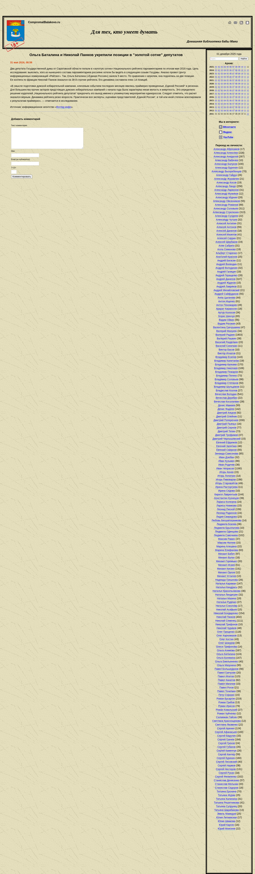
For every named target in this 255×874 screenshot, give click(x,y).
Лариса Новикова (226, 505)
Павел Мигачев (226, 683)
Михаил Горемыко (226, 561)
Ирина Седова (226, 490)
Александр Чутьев (226, 219)
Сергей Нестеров (226, 769)
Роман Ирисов (226, 706)
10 (242, 67)
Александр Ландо (226, 186)
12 (248, 70)
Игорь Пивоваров (226, 479)
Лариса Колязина (226, 501)
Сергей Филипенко (226, 776)
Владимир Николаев (226, 368)
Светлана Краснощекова (226, 720)
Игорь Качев (226, 472)
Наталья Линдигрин (226, 594)
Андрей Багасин (226, 260)
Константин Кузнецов (226, 498)
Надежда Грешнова (226, 579)
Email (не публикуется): (20, 159)
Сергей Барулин (226, 735)
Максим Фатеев (226, 542)
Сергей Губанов (226, 746)
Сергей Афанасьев (226, 732)
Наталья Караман (226, 583)
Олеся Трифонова (226, 646)
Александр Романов (226, 204)
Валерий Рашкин (226, 338)
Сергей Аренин (225, 728)
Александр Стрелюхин (226, 212)
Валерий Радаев (225, 334)
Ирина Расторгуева (227, 487)
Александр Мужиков (226, 193)
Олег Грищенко (226, 631)
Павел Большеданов (226, 668)
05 (228, 67)
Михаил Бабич (226, 553)
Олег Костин (226, 639)
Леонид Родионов (226, 513)
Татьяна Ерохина (226, 791)
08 (236, 67)
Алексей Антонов (226, 227)
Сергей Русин (226, 772)
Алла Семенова (226, 249)
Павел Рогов (226, 687)
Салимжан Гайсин (226, 717)
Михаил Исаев (226, 565)
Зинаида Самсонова (226, 453)
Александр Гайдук (226, 175)
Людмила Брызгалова (226, 527)
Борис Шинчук (226, 316)
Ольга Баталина (226, 654)
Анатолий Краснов (226, 256)
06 (231, 67)
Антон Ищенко (226, 301)
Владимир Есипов (226, 357)
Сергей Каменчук (226, 750)
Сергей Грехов (226, 743)
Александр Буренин (226, 167)
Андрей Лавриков (226, 286)
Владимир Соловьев (226, 379)
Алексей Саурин (226, 238)
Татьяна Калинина (226, 798)
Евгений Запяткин (226, 446)
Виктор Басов (226, 349)
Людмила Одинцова (226, 531)
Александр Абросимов (227, 149)
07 (233, 67)
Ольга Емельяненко (226, 661)
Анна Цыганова (226, 297)
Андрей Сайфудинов (227, 293)
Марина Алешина (226, 546)
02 (219, 67)
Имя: (13, 151)
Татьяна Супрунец (226, 806)
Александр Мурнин (226, 197)
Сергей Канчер (226, 754)
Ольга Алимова (226, 650)
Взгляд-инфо (63, 107)
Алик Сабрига (226, 245)
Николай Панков (225, 616)
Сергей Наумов (226, 765)
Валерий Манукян (226, 331)
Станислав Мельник (226, 784)
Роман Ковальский (226, 709)
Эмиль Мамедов (226, 813)
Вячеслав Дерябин (226, 397)
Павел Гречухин (226, 672)
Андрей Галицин (226, 271)
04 (225, 67)
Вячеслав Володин (226, 394)
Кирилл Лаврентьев (225, 494)
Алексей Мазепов (226, 234)
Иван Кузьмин (227, 461)
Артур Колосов (226, 312)
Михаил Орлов (226, 572)
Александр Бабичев (226, 160)
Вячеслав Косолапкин (226, 401)
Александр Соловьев (226, 208)
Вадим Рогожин (226, 323)
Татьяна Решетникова (226, 802)
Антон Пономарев (226, 305)
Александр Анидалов (226, 156)
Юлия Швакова (226, 821)
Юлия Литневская (226, 817)
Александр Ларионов (226, 189)
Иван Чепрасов (225, 468)
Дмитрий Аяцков (226, 412)
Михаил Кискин (226, 568)
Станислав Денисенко (226, 780)
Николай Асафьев (226, 609)
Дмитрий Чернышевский (226, 438)
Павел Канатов (226, 680)
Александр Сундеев (226, 215)
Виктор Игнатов (227, 353)
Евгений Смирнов (226, 449)
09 (239, 67)
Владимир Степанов (226, 383)
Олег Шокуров (226, 642)
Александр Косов (226, 182)
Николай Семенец (225, 620)
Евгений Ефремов (226, 442)
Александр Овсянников (226, 201)
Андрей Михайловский (227, 290)
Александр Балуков (226, 163)
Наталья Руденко (226, 602)
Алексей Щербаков (226, 241)
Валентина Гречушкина (226, 327)
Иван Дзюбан (226, 457)
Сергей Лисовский (226, 761)
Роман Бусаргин (226, 698)
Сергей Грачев (225, 739)
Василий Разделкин (226, 342)
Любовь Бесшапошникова (226, 520)
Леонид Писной (226, 509)
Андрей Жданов (226, 282)
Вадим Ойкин (226, 319)
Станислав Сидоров (226, 787)
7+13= (13, 168)
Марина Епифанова (226, 550)
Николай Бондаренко (226, 613)
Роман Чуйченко (226, 713)
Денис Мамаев (226, 405)
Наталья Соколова (226, 605)
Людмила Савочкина (226, 535)
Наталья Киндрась (226, 587)
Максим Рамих (226, 539)
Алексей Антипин (227, 223)
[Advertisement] (122, 8)
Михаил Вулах (226, 557)
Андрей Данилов (226, 279)
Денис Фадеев (226, 409)
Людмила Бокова (226, 524)
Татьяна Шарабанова (226, 810)
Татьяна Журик (226, 795)
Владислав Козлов (226, 390)
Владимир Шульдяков (226, 386)
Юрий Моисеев (226, 828)
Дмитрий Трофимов (226, 435)
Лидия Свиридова (226, 516)
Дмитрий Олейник (226, 416)
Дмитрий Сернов (226, 427)
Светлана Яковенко (226, 724)
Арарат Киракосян (226, 308)
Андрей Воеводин (226, 264)
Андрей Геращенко (226, 275)
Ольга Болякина (226, 657)
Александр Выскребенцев (226, 171)
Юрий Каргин (226, 824)
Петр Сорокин (227, 694)
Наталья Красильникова (226, 591)
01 (216, 67)
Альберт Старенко (226, 253)
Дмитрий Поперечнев (226, 420)
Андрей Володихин (226, 267)
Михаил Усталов (226, 576)
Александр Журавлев (226, 178)
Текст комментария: (19, 125)
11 (245, 67)
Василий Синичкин (226, 345)
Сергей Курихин (226, 758)
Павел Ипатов (226, 676)
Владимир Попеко (226, 375)
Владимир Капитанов (226, 360)
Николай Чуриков (227, 628)
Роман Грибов (227, 702)
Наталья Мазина (226, 598)
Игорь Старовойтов (226, 483)
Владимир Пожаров (226, 371)
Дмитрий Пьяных (226, 423)
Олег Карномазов (226, 635)
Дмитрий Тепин (226, 431)
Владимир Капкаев (226, 364)
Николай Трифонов (227, 624)
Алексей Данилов (226, 230)
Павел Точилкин (226, 691)
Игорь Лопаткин (226, 475)
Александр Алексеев (226, 152)
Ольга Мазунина (226, 665)
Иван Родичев (226, 464)
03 (222, 67)
